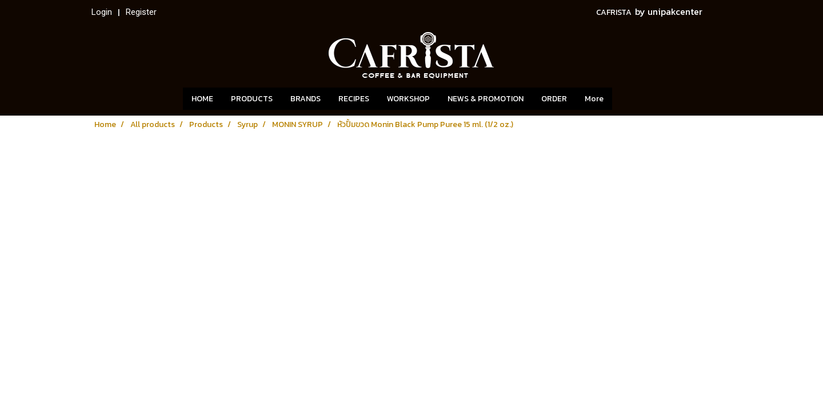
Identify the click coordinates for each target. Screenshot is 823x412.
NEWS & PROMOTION (486, 99)
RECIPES (353, 99)
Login (101, 12)
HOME (202, 99)
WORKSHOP (408, 99)
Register (141, 12)
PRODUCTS (252, 99)
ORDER (554, 99)
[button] (629, 99)
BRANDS (305, 99)
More (594, 99)
